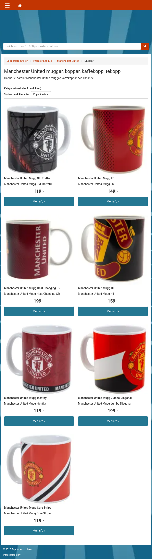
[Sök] (145, 46)
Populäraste (41, 94)
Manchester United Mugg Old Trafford (28, 178)
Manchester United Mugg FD (96, 178)
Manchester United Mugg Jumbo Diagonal (105, 397)
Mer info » (39, 201)
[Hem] (20, 5)
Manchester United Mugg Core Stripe (27, 507)
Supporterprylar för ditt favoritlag (76, 26)
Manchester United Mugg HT (96, 288)
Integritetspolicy (12, 554)
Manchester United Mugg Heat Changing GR (32, 288)
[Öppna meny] (7, 5)
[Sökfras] (72, 46)
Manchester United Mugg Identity (25, 397)
